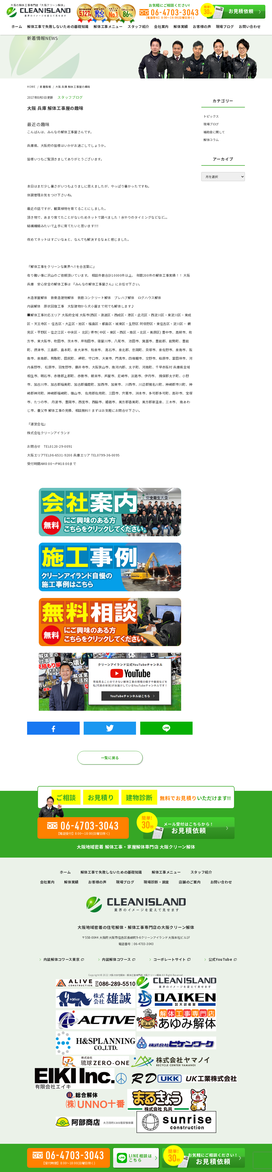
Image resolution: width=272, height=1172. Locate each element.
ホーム (16, 26)
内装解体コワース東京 (62, 959)
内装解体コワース (116, 959)
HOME (31, 87)
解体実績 (180, 26)
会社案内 (161, 26)
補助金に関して (214, 132)
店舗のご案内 (190, 881)
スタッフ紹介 (138, 26)
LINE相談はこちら (134, 1158)
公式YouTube (220, 959)
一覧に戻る (110, 757)
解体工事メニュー (108, 26)
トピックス (211, 116)
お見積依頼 (230, 12)
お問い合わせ (250, 26)
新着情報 (45, 87)
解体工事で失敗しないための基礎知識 (58, 26)
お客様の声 (202, 26)
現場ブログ (225, 26)
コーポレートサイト (169, 959)
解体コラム (211, 140)
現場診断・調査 (156, 881)
